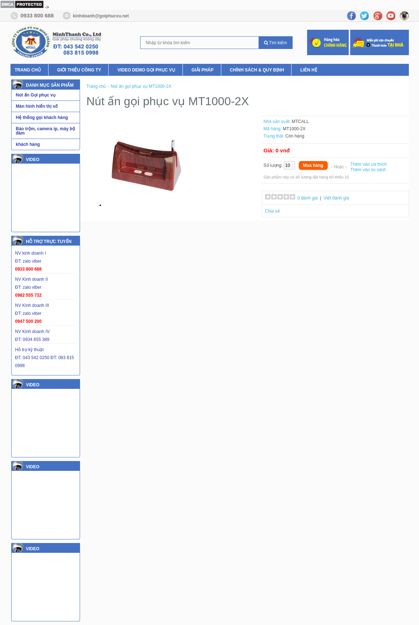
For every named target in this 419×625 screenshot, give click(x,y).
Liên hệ (308, 70)
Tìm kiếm (275, 42)
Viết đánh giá (336, 198)
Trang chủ (28, 70)
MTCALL (300, 121)
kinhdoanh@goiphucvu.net (101, 15)
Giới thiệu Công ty (79, 70)
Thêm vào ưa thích (369, 164)
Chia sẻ (272, 211)
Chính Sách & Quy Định (257, 70)
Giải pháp (203, 70)
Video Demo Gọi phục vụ (146, 70)
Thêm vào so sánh (368, 169)
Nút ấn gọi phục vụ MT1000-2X (141, 86)
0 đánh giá (307, 198)
